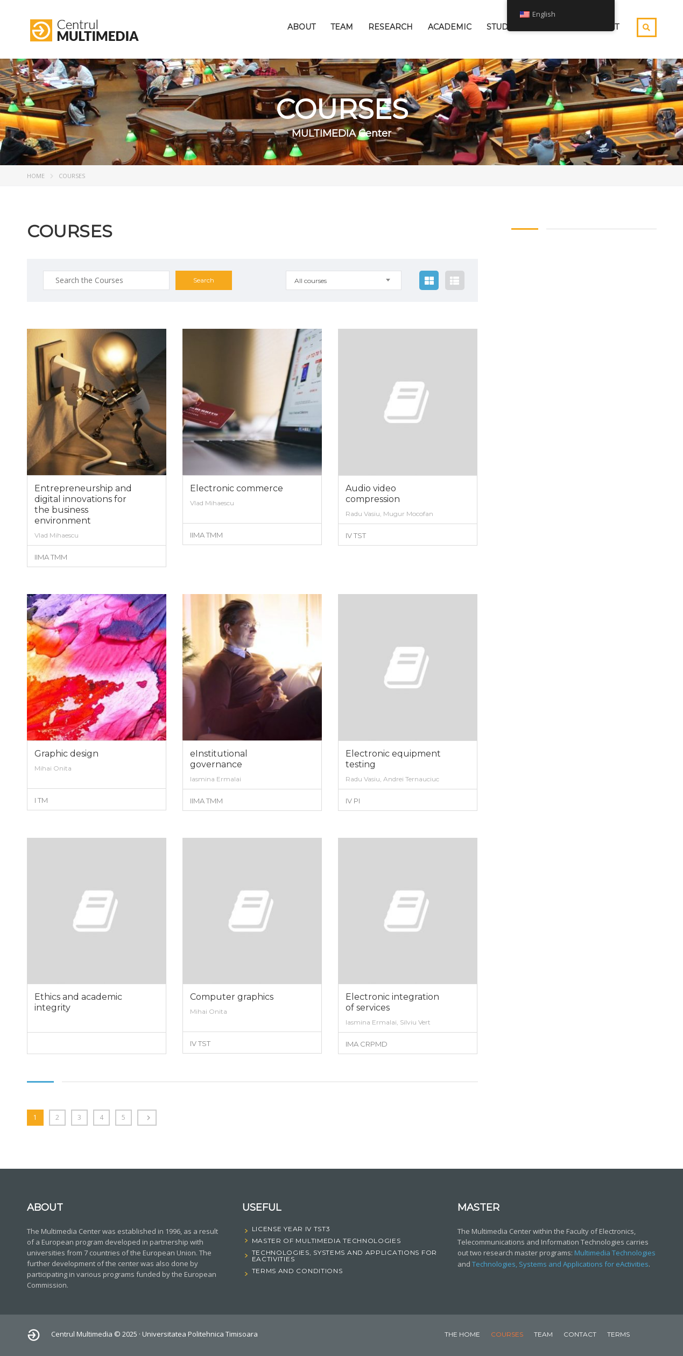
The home (462, 1334)
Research (390, 27)
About (301, 27)
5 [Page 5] (123, 1117)
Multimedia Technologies (615, 1253)
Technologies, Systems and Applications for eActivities (560, 1263)
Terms (618, 1334)
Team (341, 27)
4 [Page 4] (101, 1117)
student (505, 27)
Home (36, 176)
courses (507, 1334)
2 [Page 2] (57, 1117)
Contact (580, 1334)
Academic (449, 27)
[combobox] (344, 280)
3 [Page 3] (79, 1117)
